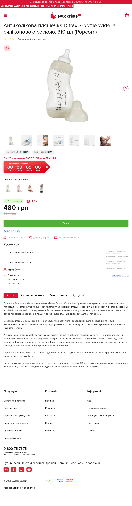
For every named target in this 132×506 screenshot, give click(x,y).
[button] (125, 88)
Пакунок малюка (13, 437)
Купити (66, 224)
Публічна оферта (13, 430)
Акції (89, 401)
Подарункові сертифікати (102, 415)
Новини (49, 423)
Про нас (49, 401)
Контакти (50, 415)
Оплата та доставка (15, 401)
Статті (90, 430)
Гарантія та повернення (17, 423)
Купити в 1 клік (12, 232)
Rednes (30, 488)
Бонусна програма (97, 408)
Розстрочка (10, 408)
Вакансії (50, 430)
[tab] (11, 297)
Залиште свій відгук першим (32, 39)
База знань (93, 423)
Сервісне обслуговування (19, 415)
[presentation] (11, 297)
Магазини (51, 408)
